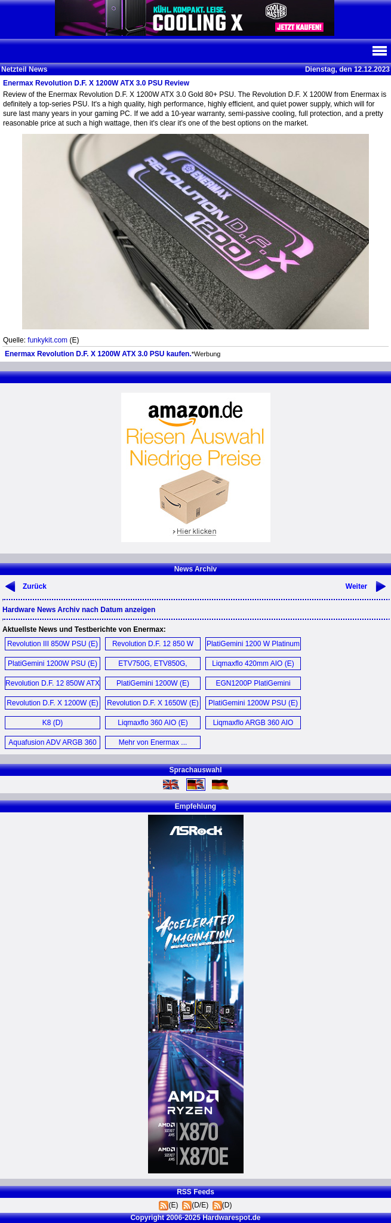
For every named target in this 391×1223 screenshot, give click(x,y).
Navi (379, 51)
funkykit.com (47, 340)
